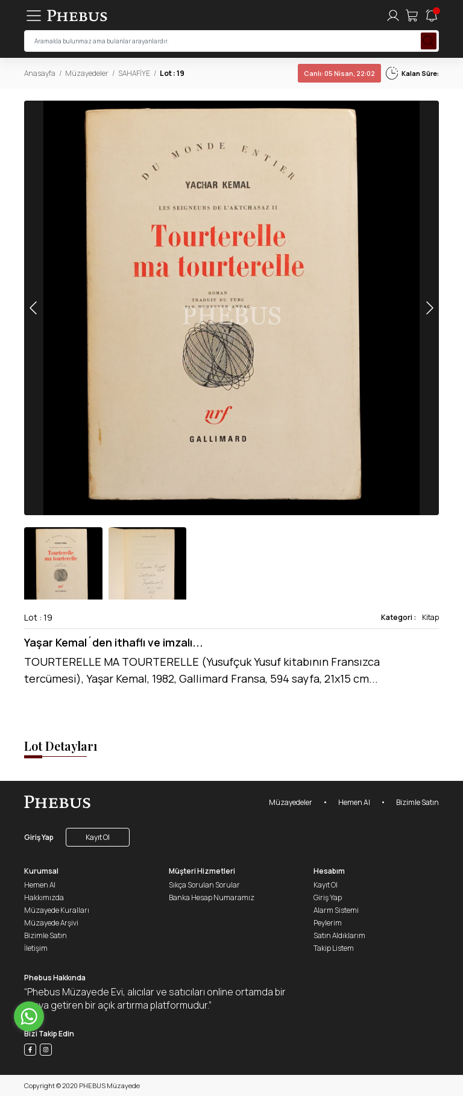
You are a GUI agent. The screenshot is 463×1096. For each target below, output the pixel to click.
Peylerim (327, 923)
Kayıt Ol (98, 837)
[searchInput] (231, 41)
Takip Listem (333, 948)
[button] (429, 308)
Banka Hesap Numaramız (211, 897)
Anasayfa (39, 73)
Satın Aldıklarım (339, 935)
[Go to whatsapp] (29, 1016)
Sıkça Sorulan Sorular (204, 885)
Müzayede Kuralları (56, 910)
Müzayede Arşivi (51, 923)
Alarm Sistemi (336, 910)
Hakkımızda (44, 897)
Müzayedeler (87, 73)
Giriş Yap (39, 837)
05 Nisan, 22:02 (339, 73)
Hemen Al (354, 802)
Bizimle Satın (417, 802)
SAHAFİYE (134, 73)
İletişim (36, 948)
